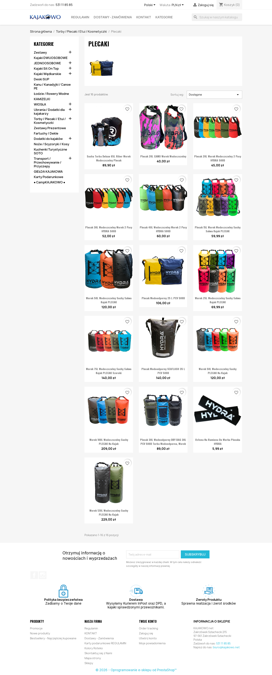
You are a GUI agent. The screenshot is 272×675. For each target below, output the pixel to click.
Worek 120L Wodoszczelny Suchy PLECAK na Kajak (108, 512)
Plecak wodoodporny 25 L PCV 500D (163, 298)
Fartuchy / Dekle (46, 133)
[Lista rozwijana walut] (178, 5)
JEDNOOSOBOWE (47, 63)
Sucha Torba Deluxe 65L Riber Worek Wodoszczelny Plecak (109, 158)
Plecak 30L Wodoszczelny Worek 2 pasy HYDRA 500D (108, 229)
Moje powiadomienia (152, 643)
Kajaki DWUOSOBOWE (51, 58)
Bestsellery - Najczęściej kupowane (53, 638)
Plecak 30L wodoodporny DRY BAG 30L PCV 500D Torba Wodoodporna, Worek (163, 442)
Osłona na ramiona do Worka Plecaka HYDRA (217, 442)
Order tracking (148, 628)
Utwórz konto (148, 638)
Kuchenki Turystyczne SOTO (50, 151)
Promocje (36, 628)
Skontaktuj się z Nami (98, 653)
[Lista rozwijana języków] (150, 5)
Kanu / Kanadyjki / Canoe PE (52, 86)
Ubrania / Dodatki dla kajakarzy (49, 112)
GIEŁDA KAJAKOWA (48, 172)
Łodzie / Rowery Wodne (51, 94)
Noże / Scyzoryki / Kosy (51, 144)
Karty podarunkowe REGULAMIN (105, 643)
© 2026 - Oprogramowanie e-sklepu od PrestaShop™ (136, 670)
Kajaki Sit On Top (46, 69)
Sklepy (88, 663)
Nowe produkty (40, 633)
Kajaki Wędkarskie (47, 74)
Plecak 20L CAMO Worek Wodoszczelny (163, 156)
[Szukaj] (217, 17)
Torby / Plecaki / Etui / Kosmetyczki (50, 121)
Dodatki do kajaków (48, 139)
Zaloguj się (146, 633)
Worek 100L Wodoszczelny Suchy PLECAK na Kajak (108, 442)
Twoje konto (148, 621)
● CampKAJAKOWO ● (49, 182)
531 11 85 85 (64, 5)
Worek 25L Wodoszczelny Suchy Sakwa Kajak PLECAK (217, 300)
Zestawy (40, 53)
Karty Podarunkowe (48, 177)
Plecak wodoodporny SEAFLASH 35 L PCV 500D (163, 371)
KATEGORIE (164, 17)
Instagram (42, 575)
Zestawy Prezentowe (50, 128)
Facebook (34, 575)
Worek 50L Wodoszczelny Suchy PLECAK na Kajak (217, 371)
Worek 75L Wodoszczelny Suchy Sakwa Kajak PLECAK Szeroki (108, 371)
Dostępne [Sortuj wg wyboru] (214, 94)
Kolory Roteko (93, 648)
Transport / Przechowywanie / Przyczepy (47, 162)
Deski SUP (41, 79)
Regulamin (80, 17)
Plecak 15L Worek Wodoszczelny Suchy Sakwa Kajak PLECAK (217, 229)
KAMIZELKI (42, 99)
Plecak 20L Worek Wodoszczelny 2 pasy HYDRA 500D (217, 158)
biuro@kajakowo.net (226, 647)
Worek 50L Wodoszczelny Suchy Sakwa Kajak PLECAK (109, 300)
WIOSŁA (40, 104)
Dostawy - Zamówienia (113, 17)
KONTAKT (143, 17)
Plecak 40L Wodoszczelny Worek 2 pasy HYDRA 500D (163, 229)
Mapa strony (92, 658)
